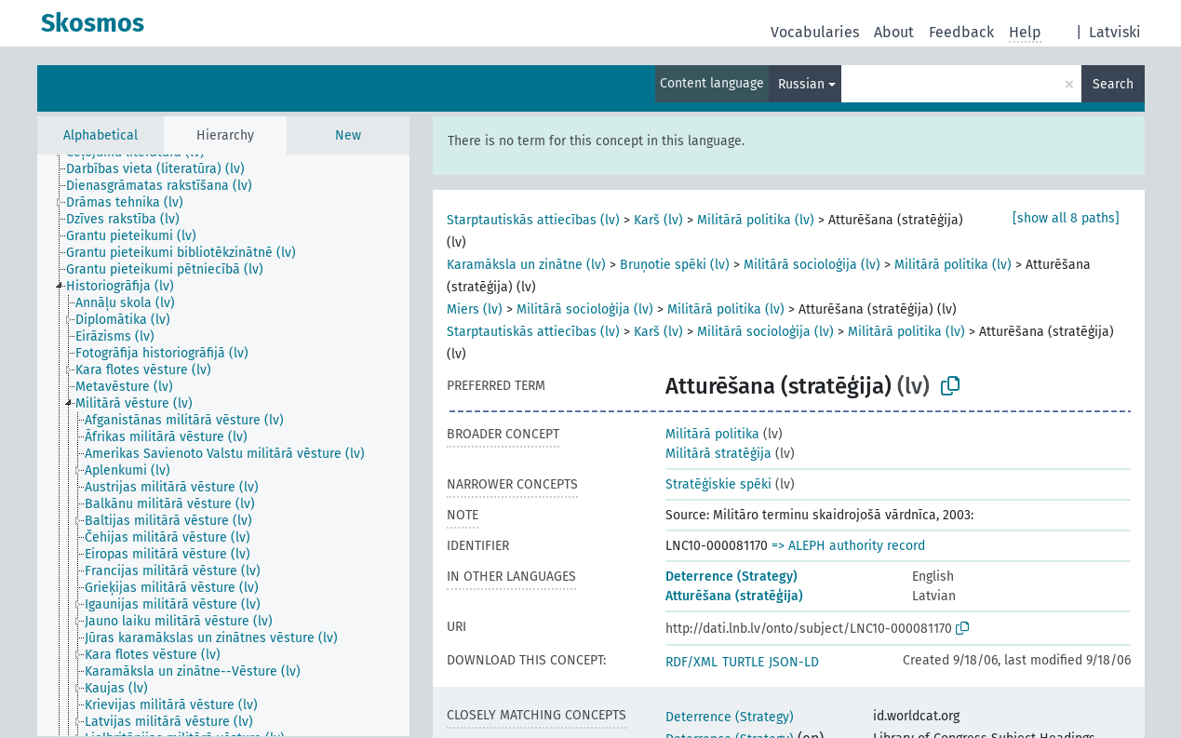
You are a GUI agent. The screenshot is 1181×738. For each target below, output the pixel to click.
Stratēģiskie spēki (718, 484)
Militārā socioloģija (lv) (812, 265)
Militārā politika (712, 434)
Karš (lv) (658, 220)
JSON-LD (794, 662)
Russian (801, 84)
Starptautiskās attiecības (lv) (533, 220)
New (348, 135)
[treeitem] (163, 169)
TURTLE (743, 662)
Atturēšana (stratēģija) (734, 596)
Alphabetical (100, 135)
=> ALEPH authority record (848, 546)
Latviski (1115, 32)
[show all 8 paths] (1066, 218)
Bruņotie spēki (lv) (675, 265)
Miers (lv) (475, 309)
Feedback (961, 32)
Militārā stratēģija (718, 454)
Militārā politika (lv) (755, 220)
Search (1113, 84)
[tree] (223, 445)
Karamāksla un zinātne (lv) (526, 265)
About (894, 32)
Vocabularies (815, 32)
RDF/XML (691, 662)
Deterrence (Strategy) (731, 576)
